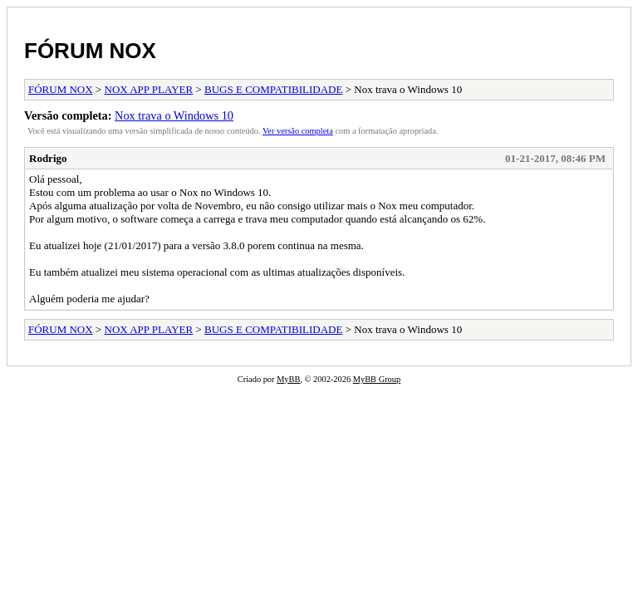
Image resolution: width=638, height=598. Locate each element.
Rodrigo (48, 158)
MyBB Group (376, 379)
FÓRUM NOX (90, 50)
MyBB (288, 379)
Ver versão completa (298, 130)
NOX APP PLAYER (149, 89)
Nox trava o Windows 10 (174, 115)
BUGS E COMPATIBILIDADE (273, 89)
